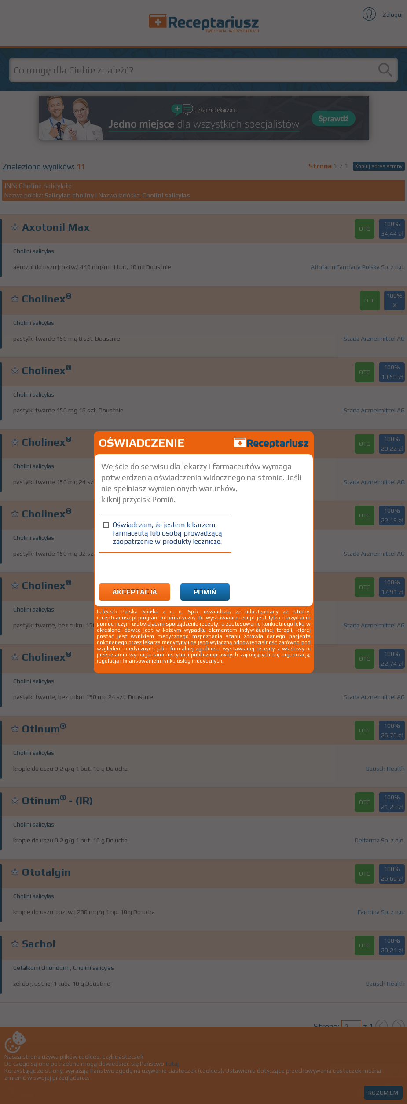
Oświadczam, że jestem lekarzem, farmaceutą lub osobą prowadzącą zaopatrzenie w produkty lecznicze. (167, 533)
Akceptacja (134, 592)
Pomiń (205, 592)
